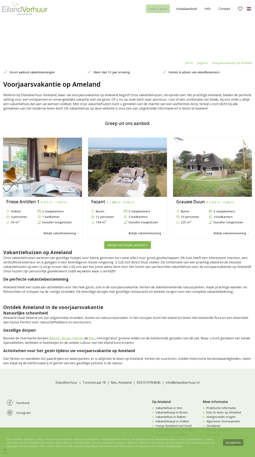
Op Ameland (161, 401)
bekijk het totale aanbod (126, 245)
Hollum (78, 338)
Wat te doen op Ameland (223, 412)
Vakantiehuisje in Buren (172, 412)
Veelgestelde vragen (221, 417)
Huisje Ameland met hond (174, 426)
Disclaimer (213, 426)
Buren (66, 338)
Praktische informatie (221, 408)
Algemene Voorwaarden (223, 421)
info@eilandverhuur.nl (182, 382)
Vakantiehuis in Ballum (171, 417)
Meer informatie (215, 401)
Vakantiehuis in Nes (169, 408)
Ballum (54, 338)
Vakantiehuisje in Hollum (172, 421)
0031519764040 (148, 382)
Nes (92, 338)
